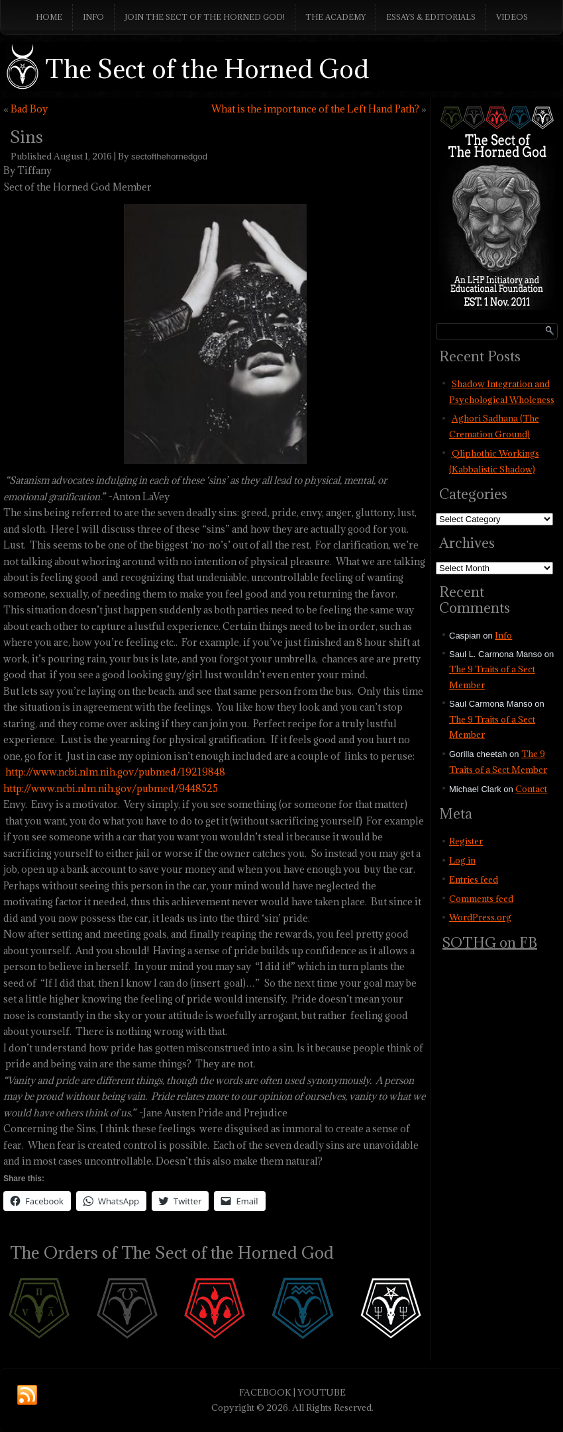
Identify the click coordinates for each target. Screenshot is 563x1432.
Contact (531, 789)
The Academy (335, 17)
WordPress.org (480, 917)
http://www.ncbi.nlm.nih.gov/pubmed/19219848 (115, 772)
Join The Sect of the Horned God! (205, 17)
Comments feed (481, 899)
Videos (512, 17)
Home (49, 17)
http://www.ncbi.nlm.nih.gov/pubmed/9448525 (110, 788)
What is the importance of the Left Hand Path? (315, 109)
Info (93, 17)
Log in (462, 860)
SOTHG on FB (489, 943)
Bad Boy (29, 109)
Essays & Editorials (431, 17)
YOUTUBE (321, 1392)
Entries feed (473, 879)
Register (466, 841)
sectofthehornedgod (169, 156)
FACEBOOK (265, 1392)
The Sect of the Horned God (207, 68)
